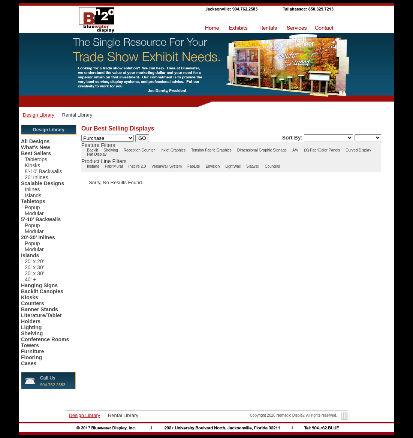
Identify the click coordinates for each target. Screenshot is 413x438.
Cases (28, 363)
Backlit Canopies (42, 291)
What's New (35, 147)
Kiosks (32, 165)
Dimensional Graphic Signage (262, 150)
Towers (30, 345)
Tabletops (36, 159)
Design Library (39, 115)
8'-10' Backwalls (43, 171)
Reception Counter (139, 150)
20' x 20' (34, 261)
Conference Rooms (45, 339)
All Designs (35, 141)
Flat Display (96, 154)
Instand (93, 166)
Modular (34, 213)
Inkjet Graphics (173, 150)
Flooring (31, 357)
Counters (32, 303)
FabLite (193, 166)
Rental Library (77, 115)
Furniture (32, 351)
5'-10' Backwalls (41, 219)
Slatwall (252, 166)
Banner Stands (39, 309)
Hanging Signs (39, 285)
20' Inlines (36, 177)
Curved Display (358, 150)
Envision (212, 166)
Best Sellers (36, 153)
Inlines (32, 189)
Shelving (32, 333)
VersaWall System (166, 166)
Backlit (92, 150)
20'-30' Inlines (38, 237)
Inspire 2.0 (137, 166)
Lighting (31, 327)
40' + (30, 279)
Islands (33, 195)
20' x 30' (34, 267)
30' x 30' (34, 273)
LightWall (233, 166)
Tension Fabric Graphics (211, 150)
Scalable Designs (42, 183)
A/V (295, 150)
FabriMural (114, 166)
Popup (32, 207)
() (306, 150)
